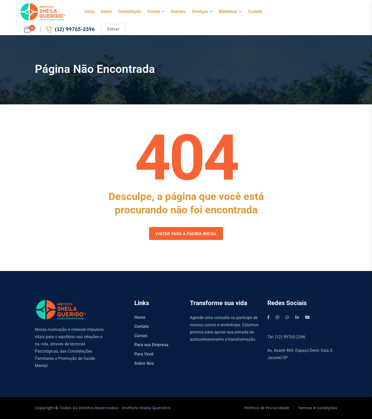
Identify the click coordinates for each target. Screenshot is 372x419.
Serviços (200, 11)
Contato (255, 11)
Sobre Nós (144, 363)
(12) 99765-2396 (70, 29)
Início (89, 11)
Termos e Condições (317, 407)
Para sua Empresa (151, 344)
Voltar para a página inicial (186, 233)
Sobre (106, 11)
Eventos (178, 11)
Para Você (143, 354)
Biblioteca (228, 11)
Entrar (113, 29)
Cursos (153, 11)
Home (139, 317)
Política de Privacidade (266, 407)
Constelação (129, 11)
